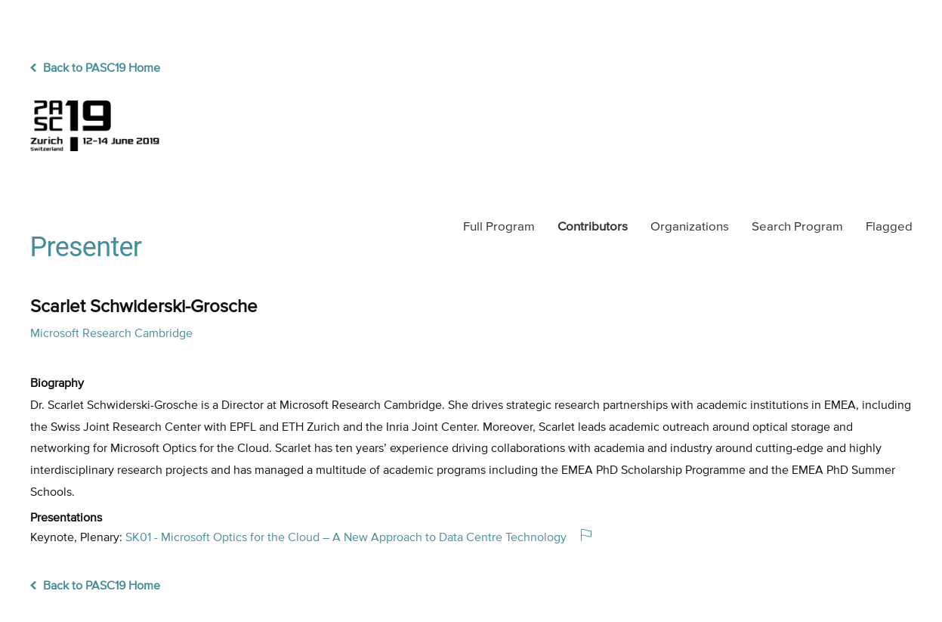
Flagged (889, 227)
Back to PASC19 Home (95, 69)
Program (499, 227)
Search (797, 227)
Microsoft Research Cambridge (111, 334)
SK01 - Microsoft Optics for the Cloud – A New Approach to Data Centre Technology (346, 538)
